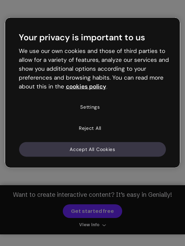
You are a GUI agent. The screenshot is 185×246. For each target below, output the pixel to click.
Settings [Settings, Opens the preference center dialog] (90, 107)
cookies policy (86, 86)
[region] (93, 92)
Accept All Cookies (92, 149)
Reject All (90, 128)
